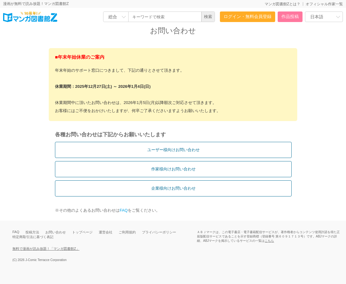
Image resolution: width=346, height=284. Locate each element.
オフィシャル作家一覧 (324, 4)
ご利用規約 (127, 232)
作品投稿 (290, 16)
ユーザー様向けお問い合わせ (173, 149)
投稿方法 (32, 232)
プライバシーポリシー (159, 232)
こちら (269, 240)
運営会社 (105, 232)
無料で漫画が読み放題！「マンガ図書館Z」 (46, 248)
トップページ (82, 232)
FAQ (124, 210)
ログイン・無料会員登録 (247, 16)
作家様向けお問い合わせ (173, 169)
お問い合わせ (55, 232)
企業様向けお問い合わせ (173, 188)
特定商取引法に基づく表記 (32, 237)
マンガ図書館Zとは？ (282, 4)
